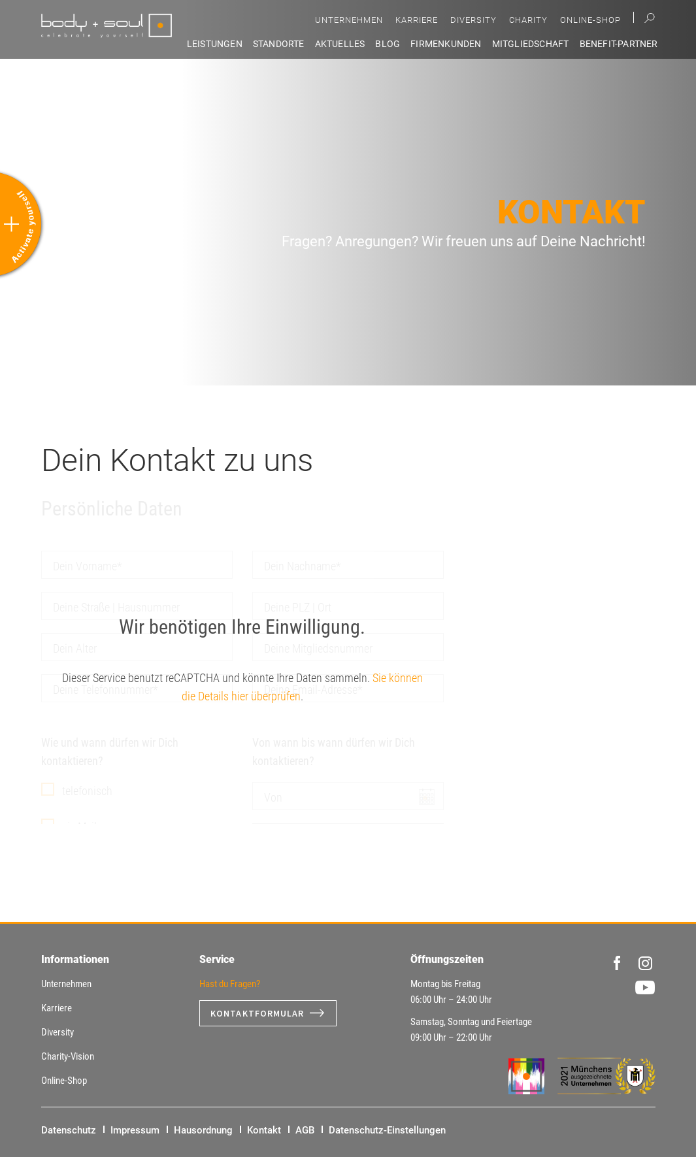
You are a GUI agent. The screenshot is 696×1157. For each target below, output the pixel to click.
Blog (387, 44)
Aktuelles (340, 44)
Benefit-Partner (619, 44)
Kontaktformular (257, 1013)
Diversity (473, 20)
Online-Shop (590, 20)
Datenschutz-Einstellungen (387, 1130)
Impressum (134, 1130)
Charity (528, 20)
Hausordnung (203, 1130)
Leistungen (214, 44)
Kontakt (264, 1130)
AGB (304, 1130)
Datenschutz (68, 1130)
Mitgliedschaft (530, 44)
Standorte (279, 44)
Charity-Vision (67, 1056)
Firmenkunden (445, 44)
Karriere (416, 20)
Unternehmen (349, 20)
